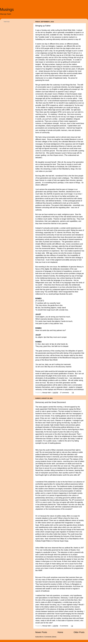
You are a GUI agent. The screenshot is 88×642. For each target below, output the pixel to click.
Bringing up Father (43, 26)
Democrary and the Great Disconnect (50, 402)
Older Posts (79, 632)
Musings (7, 9)
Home (60, 632)
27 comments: (65, 392)
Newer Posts (41, 632)
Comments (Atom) (50, 637)
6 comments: (64, 626)
